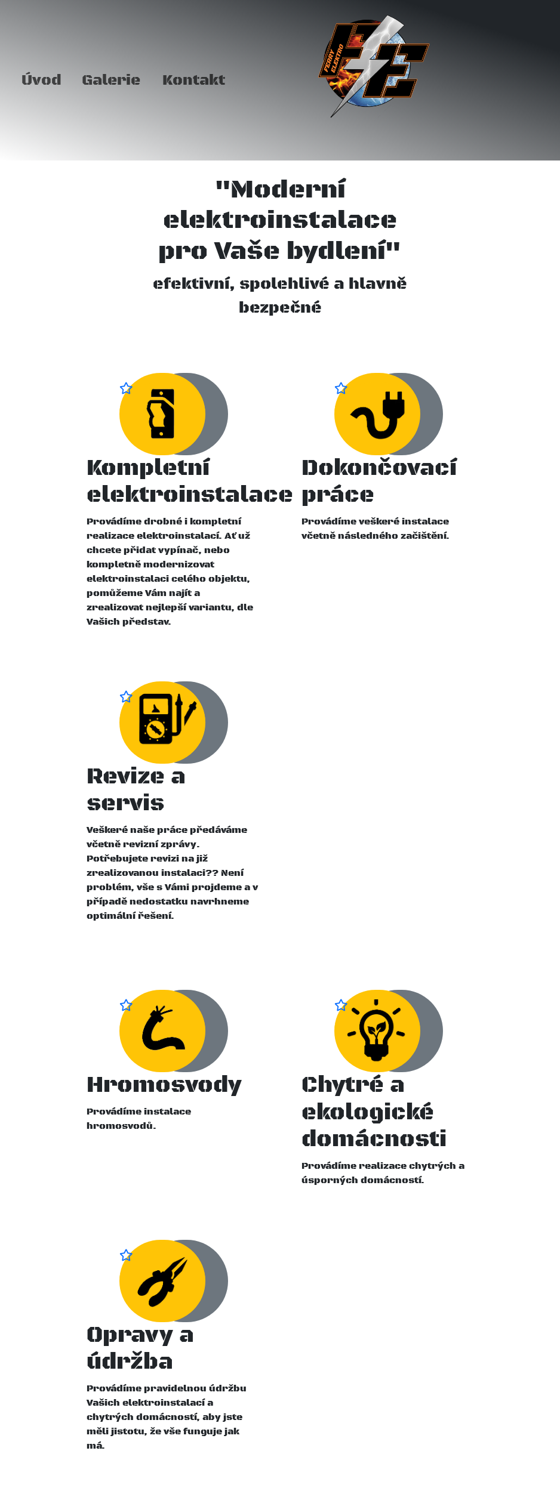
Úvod (41, 80)
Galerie (111, 80)
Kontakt (193, 80)
